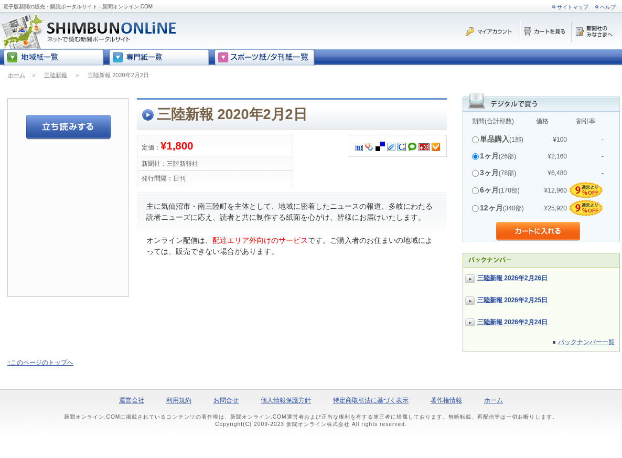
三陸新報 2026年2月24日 (512, 322)
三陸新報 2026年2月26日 (512, 278)
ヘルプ (608, 7)
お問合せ (226, 400)
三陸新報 (55, 75)
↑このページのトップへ (40, 362)
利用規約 (178, 400)
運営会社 (131, 400)
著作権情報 (446, 400)
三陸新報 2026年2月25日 (512, 300)
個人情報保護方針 (286, 400)
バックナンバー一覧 (586, 342)
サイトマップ (572, 7)
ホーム (16, 75)
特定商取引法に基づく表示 (371, 400)
